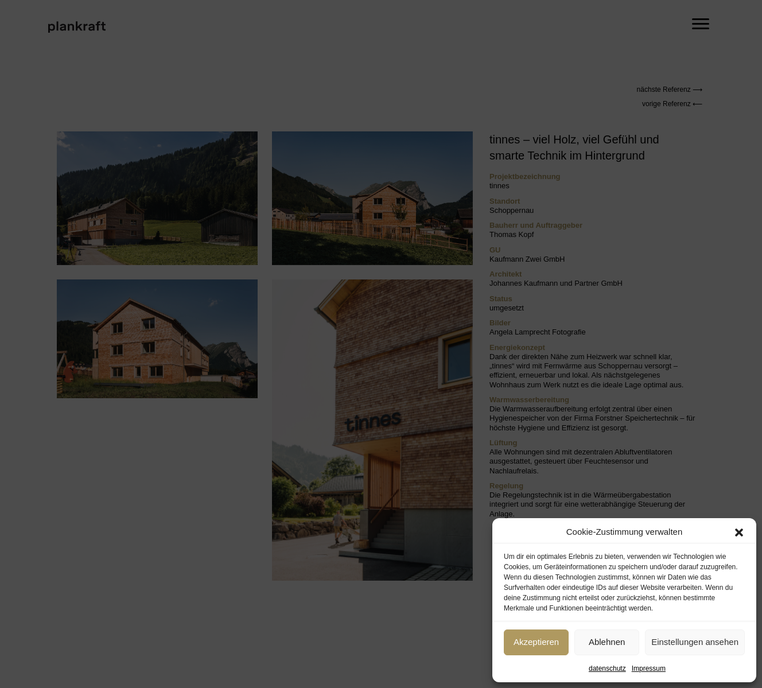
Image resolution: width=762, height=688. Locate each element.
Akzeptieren (536, 642)
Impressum (649, 668)
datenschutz (607, 668)
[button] (739, 532)
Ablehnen (607, 642)
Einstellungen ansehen (694, 642)
